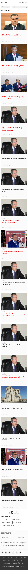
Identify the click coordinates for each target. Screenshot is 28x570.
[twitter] (13, 552)
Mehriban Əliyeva (16, 519)
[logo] (5, 2)
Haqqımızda (4, 537)
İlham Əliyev (5, 7)
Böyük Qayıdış (17, 522)
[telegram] (9, 552)
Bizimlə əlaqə (20, 537)
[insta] (6, 552)
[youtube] (20, 552)
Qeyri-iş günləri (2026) (8, 525)
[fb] (2, 552)
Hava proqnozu (6, 522)
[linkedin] (17, 552)
